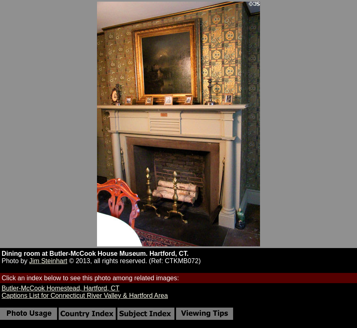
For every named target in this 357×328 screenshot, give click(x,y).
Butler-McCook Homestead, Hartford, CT (60, 288)
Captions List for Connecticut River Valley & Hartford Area (85, 295)
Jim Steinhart (48, 260)
